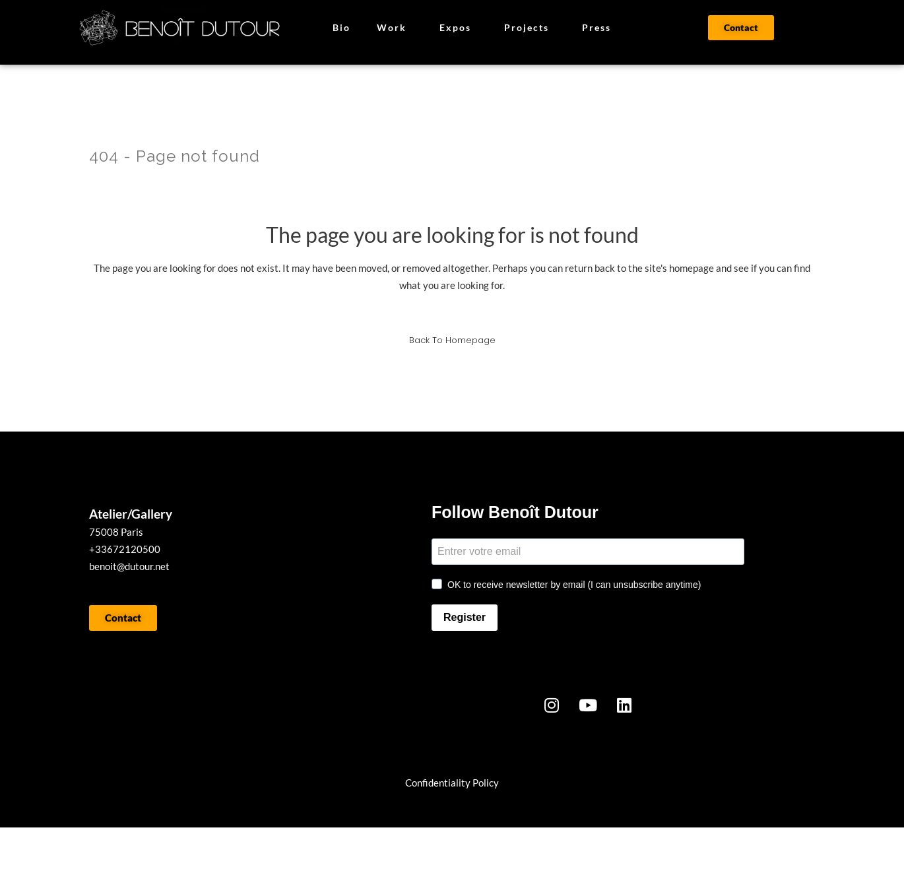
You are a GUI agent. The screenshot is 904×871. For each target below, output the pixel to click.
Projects (530, 27)
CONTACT (446, 849)
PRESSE (317, 849)
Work (395, 27)
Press (596, 27)
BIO (223, 849)
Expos (458, 27)
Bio (341, 27)
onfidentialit (438, 783)
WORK (135, 849)
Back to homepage (452, 340)
